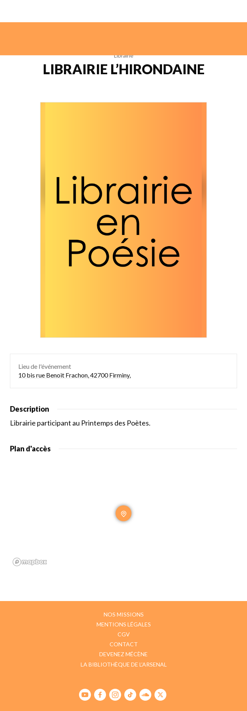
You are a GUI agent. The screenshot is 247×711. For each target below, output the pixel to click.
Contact (124, 644)
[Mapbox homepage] (29, 561)
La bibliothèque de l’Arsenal (124, 664)
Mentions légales (123, 624)
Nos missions (124, 614)
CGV (124, 634)
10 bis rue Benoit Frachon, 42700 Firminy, (74, 375)
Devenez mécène (123, 654)
